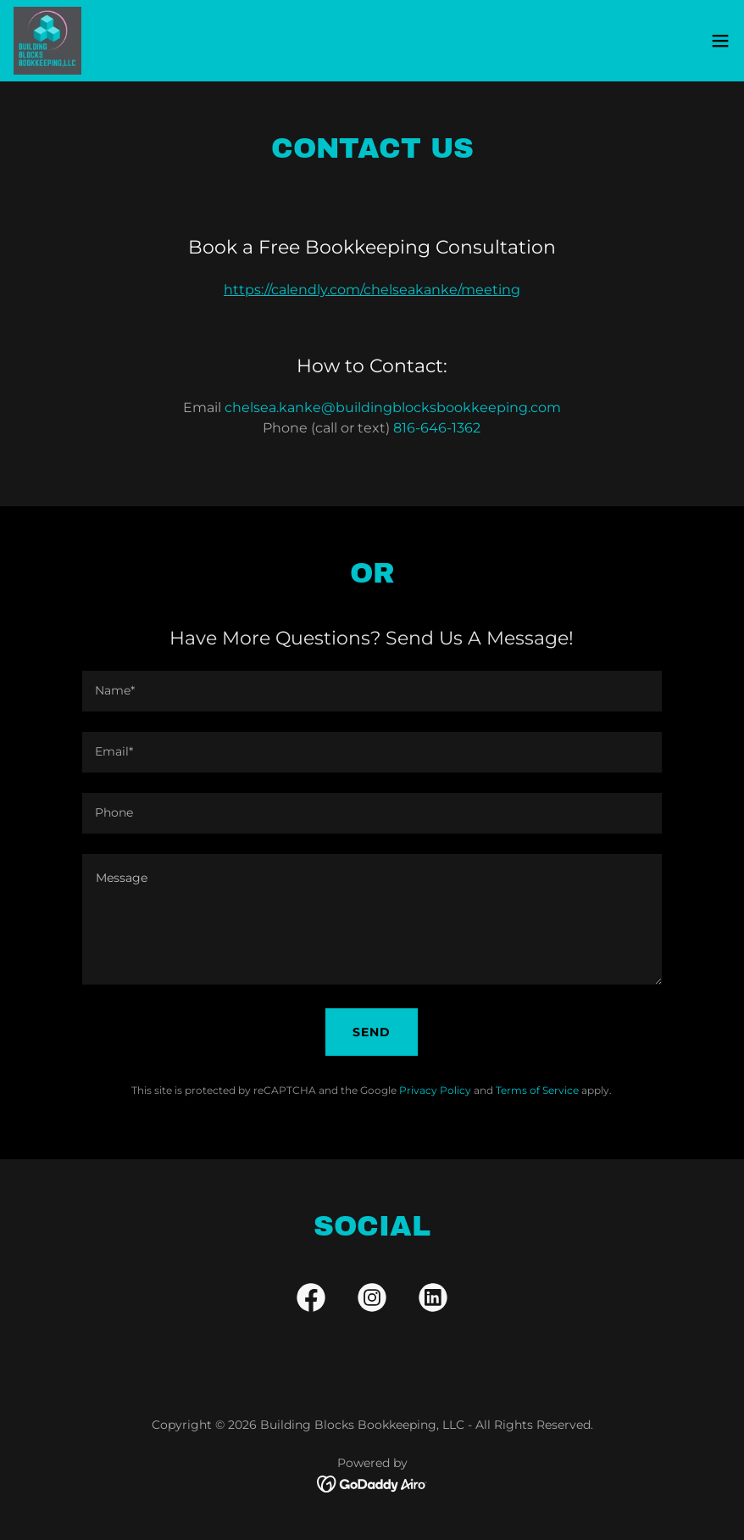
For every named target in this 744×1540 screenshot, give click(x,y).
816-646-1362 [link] (436, 428)
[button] (720, 41)
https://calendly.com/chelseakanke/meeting (372, 290)
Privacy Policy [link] (435, 1090)
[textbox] (372, 691)
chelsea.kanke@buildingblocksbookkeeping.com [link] (393, 407)
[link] (47, 41)
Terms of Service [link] (537, 1090)
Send (372, 1032)
